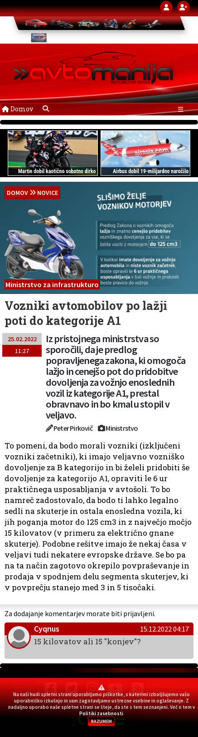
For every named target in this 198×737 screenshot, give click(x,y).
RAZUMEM (101, 721)
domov (17, 193)
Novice (47, 193)
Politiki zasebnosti (101, 713)
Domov (17, 109)
